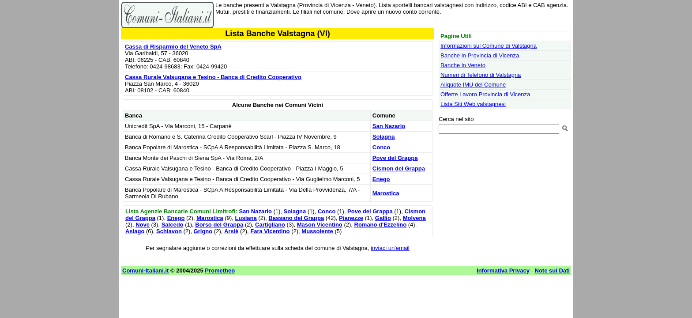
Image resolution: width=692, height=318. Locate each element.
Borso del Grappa (219, 224)
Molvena (414, 218)
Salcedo (173, 224)
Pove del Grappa (395, 158)
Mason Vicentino (319, 224)
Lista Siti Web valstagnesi (473, 104)
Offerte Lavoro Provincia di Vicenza (485, 94)
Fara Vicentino (270, 231)
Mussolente (317, 231)
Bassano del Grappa (296, 218)
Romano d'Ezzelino (380, 224)
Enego (381, 179)
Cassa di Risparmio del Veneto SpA (173, 46)
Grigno (203, 231)
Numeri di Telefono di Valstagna (480, 75)
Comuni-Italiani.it (145, 270)
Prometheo (220, 270)
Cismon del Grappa (398, 168)
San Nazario (388, 126)
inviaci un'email (390, 248)
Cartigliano (270, 224)
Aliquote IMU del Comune (473, 84)
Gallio (383, 218)
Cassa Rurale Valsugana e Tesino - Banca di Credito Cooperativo (213, 77)
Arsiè (231, 231)
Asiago (134, 231)
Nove (142, 224)
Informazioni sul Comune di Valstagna (488, 45)
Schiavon (169, 231)
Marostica (385, 193)
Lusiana (246, 218)
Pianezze (351, 218)
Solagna (383, 136)
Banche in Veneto (462, 65)
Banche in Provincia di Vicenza (479, 55)
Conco (381, 147)
